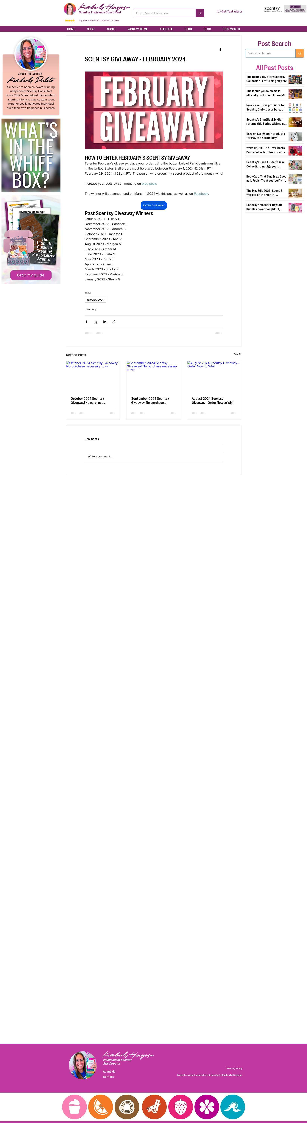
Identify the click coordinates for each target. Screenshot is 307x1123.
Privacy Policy (234, 1068)
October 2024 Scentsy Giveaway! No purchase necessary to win (87, 400)
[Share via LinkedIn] (105, 322)
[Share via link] (114, 322)
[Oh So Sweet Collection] (162, 13)
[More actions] (220, 49)
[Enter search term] (268, 53)
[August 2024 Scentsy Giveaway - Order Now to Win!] (214, 376)
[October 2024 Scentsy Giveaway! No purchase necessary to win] (93, 376)
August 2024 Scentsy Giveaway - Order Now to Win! (212, 400)
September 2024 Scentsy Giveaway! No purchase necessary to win (150, 400)
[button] (219, 11)
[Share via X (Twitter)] (95, 322)
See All (237, 354)
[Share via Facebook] (86, 322)
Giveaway (90, 308)
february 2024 (95, 299)
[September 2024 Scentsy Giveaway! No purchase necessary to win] (154, 376)
